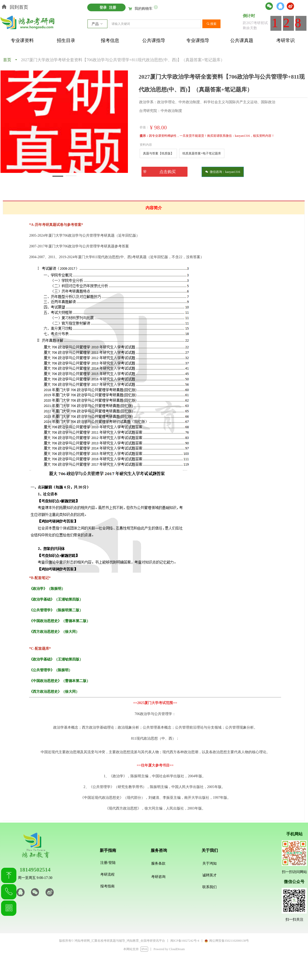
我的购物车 (143, 9)
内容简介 (154, 208)
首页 (7, 60)
